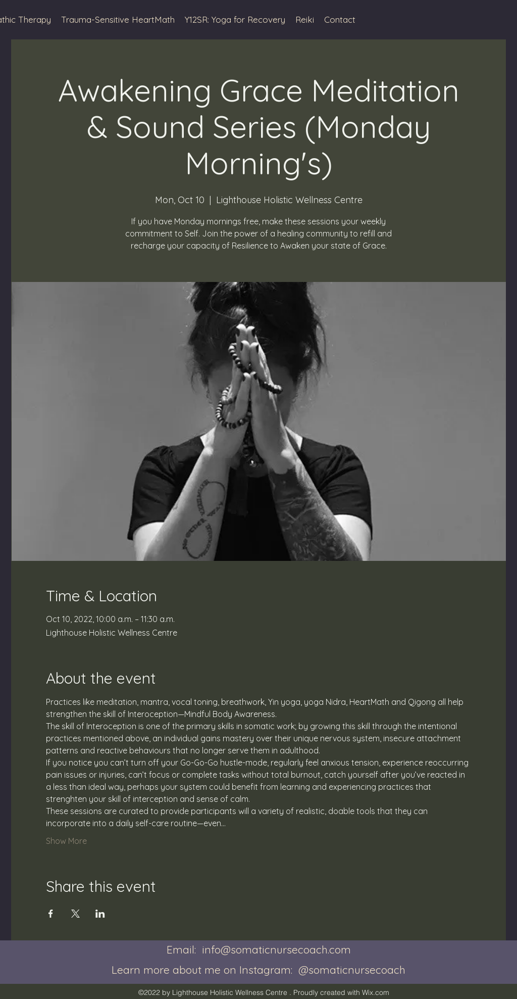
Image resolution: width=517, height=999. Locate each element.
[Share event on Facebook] (51, 914)
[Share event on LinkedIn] (100, 914)
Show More (66, 841)
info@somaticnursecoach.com (276, 949)
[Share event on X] (75, 914)
